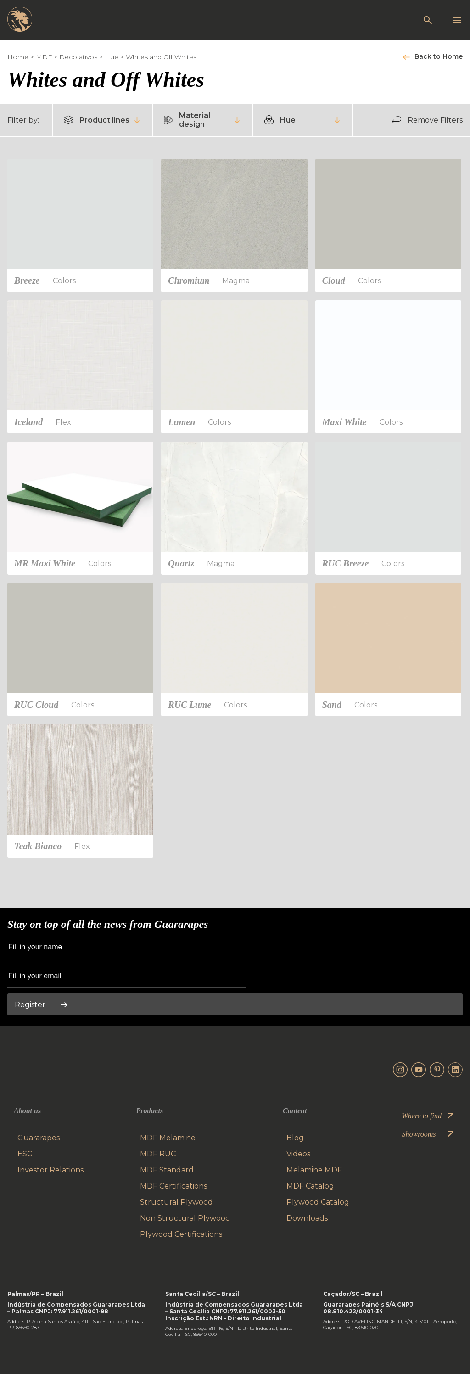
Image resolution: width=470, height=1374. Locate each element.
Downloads (307, 1218)
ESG (25, 1154)
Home (17, 57)
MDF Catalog (310, 1186)
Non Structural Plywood (185, 1218)
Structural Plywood (176, 1202)
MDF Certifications (173, 1186)
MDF (44, 57)
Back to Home (438, 56)
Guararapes (38, 1137)
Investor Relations (50, 1170)
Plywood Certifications (181, 1234)
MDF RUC (158, 1154)
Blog (295, 1137)
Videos (298, 1154)
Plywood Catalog (317, 1202)
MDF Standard (167, 1170)
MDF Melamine (168, 1137)
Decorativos (78, 57)
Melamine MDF (314, 1170)
